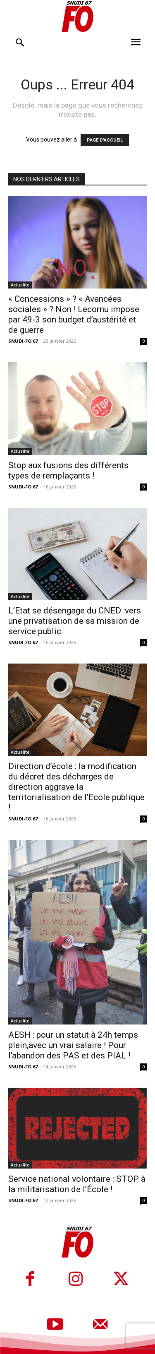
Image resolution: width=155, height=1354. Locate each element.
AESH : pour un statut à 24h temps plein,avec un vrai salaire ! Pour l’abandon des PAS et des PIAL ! (73, 1045)
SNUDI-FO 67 (23, 341)
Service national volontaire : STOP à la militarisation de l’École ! (76, 1184)
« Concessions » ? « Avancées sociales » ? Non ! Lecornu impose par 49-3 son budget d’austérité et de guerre (73, 314)
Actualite (20, 285)
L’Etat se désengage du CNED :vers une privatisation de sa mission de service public (74, 621)
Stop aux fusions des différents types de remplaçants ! (68, 470)
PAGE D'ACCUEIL (105, 140)
